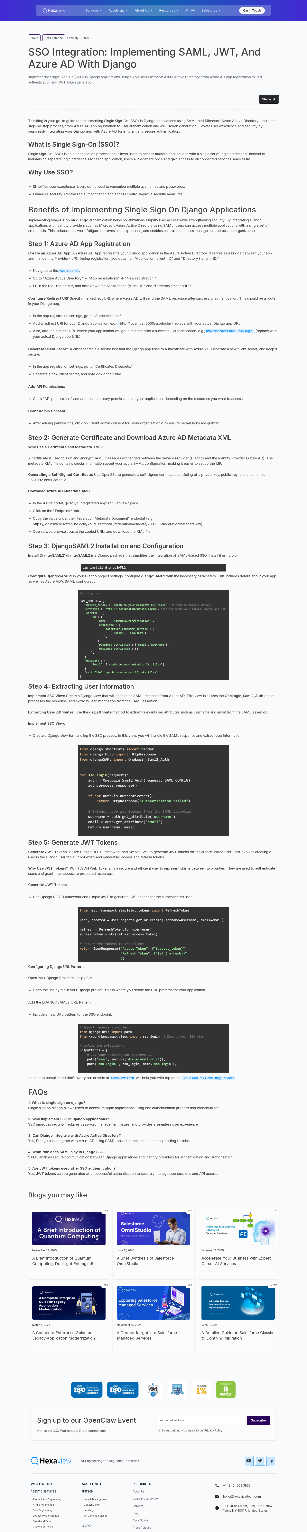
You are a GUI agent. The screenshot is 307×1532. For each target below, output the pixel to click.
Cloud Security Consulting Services (208, 1078)
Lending (88, 1510)
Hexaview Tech (122, 1078)
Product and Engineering (47, 1499)
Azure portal (68, 271)
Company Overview (145, 1498)
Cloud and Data (42, 1521)
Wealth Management (95, 1499)
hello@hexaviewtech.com (242, 1496)
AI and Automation (43, 1504)
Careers (138, 1506)
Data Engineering (42, 1510)
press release (142, 1527)
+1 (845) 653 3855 (236, 1485)
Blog (136, 1513)
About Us (138, 1491)
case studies (141, 1520)
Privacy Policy (213, 1430)
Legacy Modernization (46, 1515)
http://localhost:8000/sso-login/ (230, 331)
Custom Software (43, 1526)
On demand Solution (95, 1515)
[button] (94, 10)
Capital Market (92, 1504)
